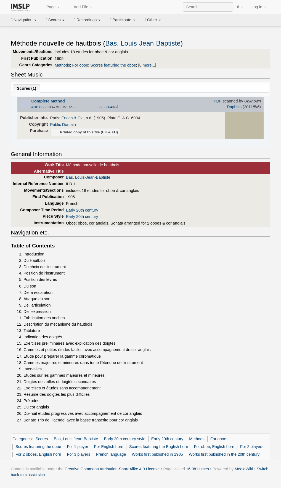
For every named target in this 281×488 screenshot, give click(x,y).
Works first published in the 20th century (224, 454)
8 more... (147, 65)
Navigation (23, 20)
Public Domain (63, 124)
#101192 (37, 107)
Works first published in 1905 (157, 454)
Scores (55, 20)
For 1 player (77, 446)
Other (153, 20)
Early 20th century (82, 210)
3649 (110, 107)
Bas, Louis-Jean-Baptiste (143, 43)
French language (111, 454)
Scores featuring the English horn (158, 446)
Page (50, 7)
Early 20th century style (124, 439)
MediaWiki (244, 469)
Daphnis (234, 107)
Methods (62, 65)
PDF (218, 101)
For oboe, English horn (214, 446)
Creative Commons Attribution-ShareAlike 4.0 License (112, 469)
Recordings (87, 20)
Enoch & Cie (73, 118)
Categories (22, 439)
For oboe (80, 65)
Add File (80, 7)
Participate (122, 20)
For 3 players (78, 454)
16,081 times (197, 469)
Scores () (26, 88)
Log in (258, 7)
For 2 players (251, 446)
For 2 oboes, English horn (38, 454)
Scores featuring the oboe (113, 65)
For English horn (108, 446)
